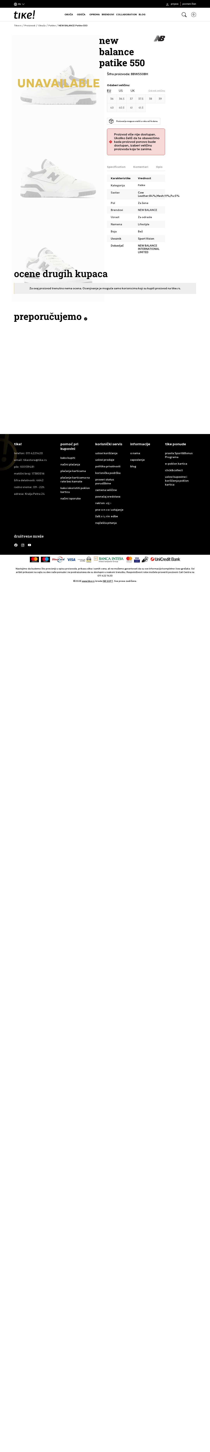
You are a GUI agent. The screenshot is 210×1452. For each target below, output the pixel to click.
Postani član (189, 3)
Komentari (140, 167)
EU (109, 90)
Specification (116, 167)
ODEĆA (81, 14)
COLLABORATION (126, 14)
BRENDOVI (108, 14)
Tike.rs (18, 25)
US (121, 90)
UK (133, 90)
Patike (52, 25)
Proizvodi (29, 25)
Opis (159, 167)
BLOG (142, 14)
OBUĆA (69, 14)
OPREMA (94, 14)
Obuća (42, 25)
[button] (19, 4)
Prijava (174, 3)
